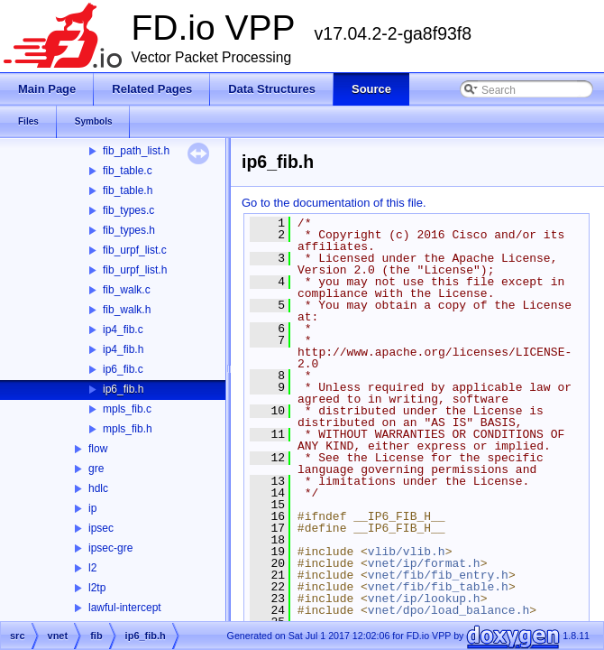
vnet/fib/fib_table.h (438, 587)
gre (96, 468)
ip (92, 508)
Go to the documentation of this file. (334, 202)
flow (97, 448)
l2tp (96, 587)
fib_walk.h (127, 309)
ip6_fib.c (123, 369)
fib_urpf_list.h (135, 270)
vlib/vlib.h (406, 551)
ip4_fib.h (123, 349)
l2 (92, 568)
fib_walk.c (127, 289)
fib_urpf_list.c (135, 250)
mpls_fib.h (127, 428)
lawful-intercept (124, 607)
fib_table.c (127, 170)
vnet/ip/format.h (424, 563)
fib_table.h (127, 190)
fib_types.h (129, 230)
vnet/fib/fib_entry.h (438, 575)
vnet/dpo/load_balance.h (448, 610)
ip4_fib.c (123, 329)
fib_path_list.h (136, 150)
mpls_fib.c (127, 409)
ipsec (101, 528)
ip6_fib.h (123, 389)
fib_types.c (128, 210)
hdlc (98, 488)
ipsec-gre (110, 548)
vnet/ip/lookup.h (424, 598)
